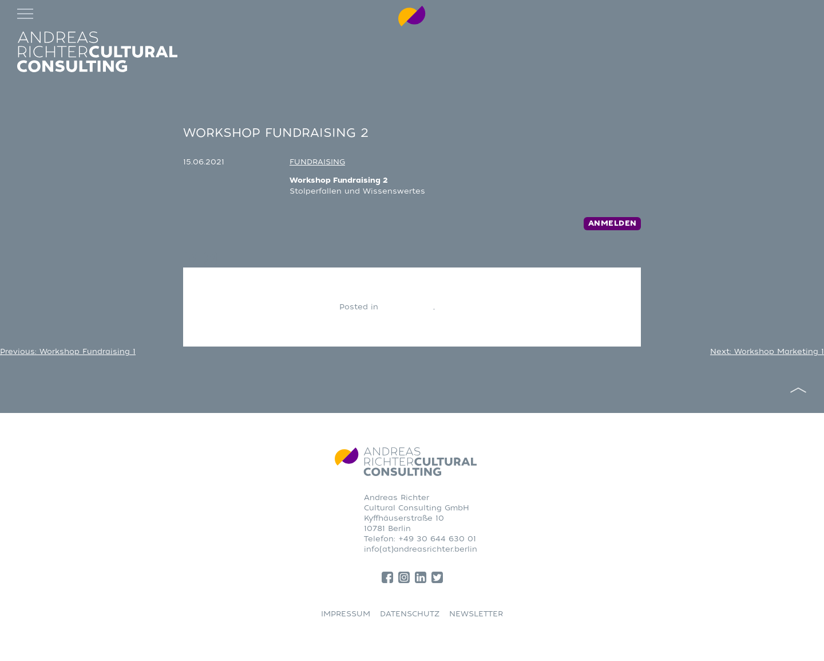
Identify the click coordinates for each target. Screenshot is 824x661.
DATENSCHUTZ (409, 614)
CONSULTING (407, 307)
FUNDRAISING (317, 162)
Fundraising (461, 307)
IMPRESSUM (345, 614)
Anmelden (612, 223)
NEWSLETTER (476, 614)
